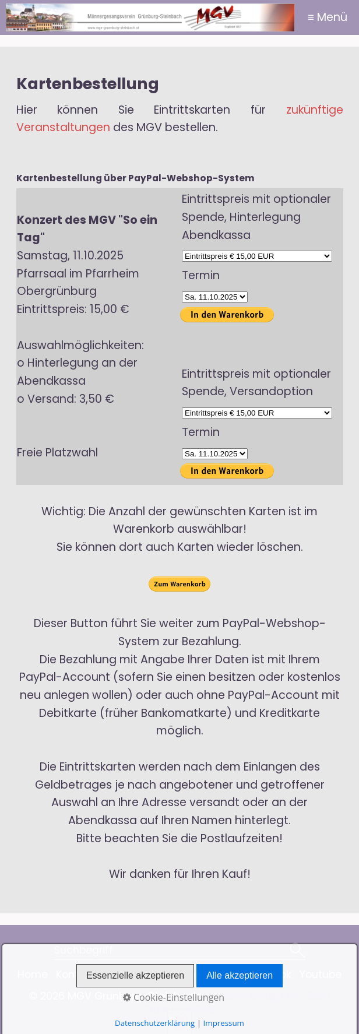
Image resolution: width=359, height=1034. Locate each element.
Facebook (266, 975)
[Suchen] (297, 951)
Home (32, 975)
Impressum (205, 975)
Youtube (321, 975)
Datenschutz (135, 975)
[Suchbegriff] (179, 951)
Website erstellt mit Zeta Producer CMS (237, 1003)
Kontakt (75, 975)
